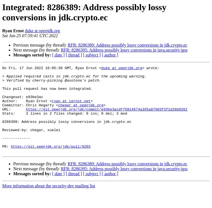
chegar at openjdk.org (81, 113)
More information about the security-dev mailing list (48, 203)
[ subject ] (92, 55)
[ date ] (58, 55)
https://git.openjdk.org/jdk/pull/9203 (51, 162)
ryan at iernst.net (71, 108)
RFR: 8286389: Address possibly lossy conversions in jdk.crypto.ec (127, 45)
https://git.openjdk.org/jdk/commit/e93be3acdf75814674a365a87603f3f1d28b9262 (106, 118)
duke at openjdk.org (42, 30)
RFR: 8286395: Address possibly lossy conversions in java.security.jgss (124, 50)
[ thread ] (74, 55)
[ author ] (110, 55)
